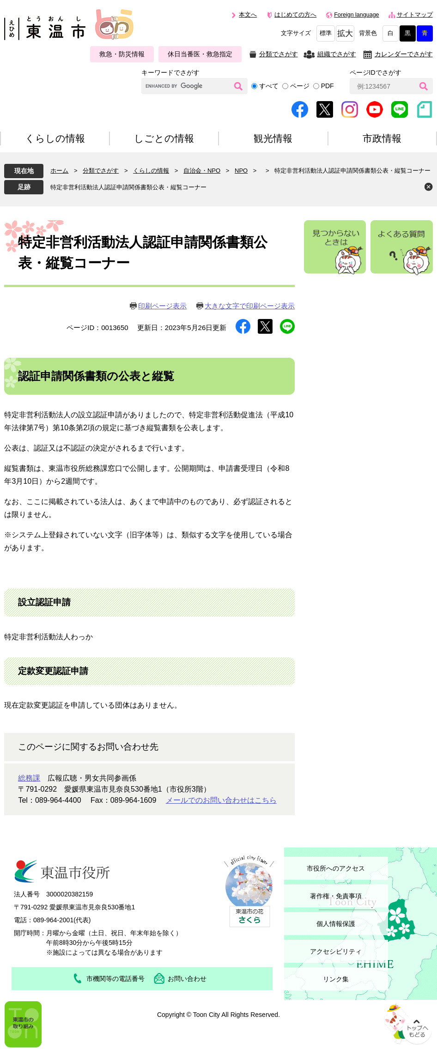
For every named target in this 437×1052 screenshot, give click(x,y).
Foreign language (356, 15)
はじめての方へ (295, 15)
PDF (327, 86)
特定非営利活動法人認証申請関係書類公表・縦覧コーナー (128, 187)
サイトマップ (415, 15)
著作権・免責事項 (336, 896)
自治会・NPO (201, 170)
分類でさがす (278, 54)
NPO (241, 170)
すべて (269, 86)
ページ (300, 86)
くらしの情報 (151, 170)
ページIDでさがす (375, 72)
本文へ (248, 15)
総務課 (29, 778)
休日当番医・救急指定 (200, 54)
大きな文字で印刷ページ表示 (250, 306)
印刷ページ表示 (162, 306)
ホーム (59, 170)
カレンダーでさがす (404, 54)
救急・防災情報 (122, 54)
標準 (326, 33)
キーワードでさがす (170, 72)
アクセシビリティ (336, 951)
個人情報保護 (335, 923)
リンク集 (336, 979)
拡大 (345, 33)
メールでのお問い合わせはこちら (221, 800)
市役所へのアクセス (336, 868)
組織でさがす (336, 54)
